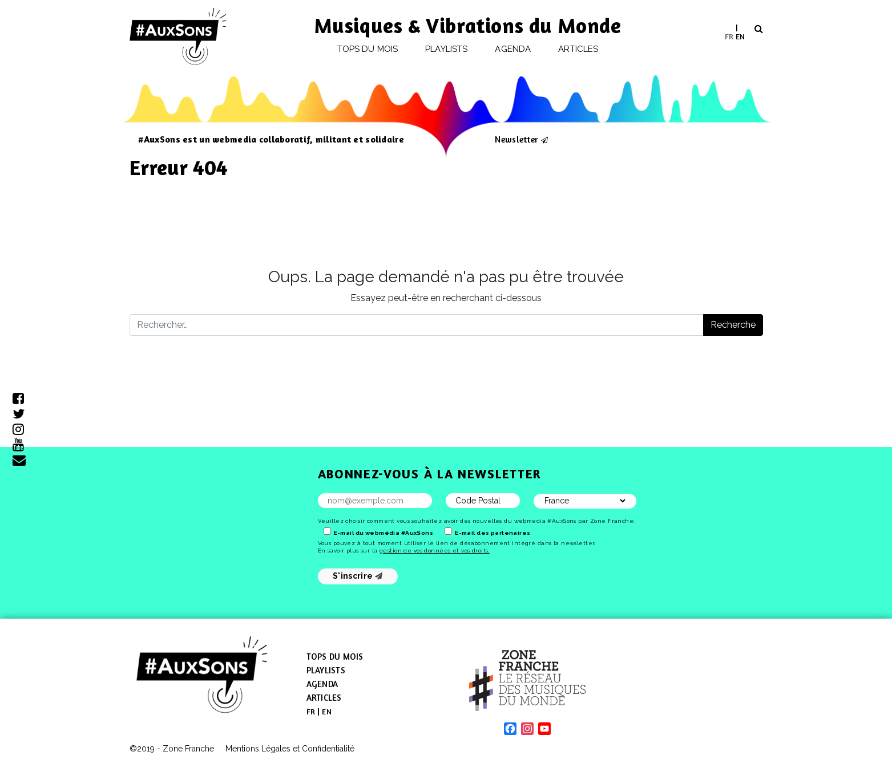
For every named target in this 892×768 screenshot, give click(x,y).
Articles (578, 49)
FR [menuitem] (729, 35)
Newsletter (516, 139)
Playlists (446, 49)
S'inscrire (357, 575)
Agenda (512, 49)
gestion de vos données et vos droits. (435, 550)
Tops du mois (367, 49)
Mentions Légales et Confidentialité (289, 748)
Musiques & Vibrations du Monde (467, 25)
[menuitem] (729, 36)
